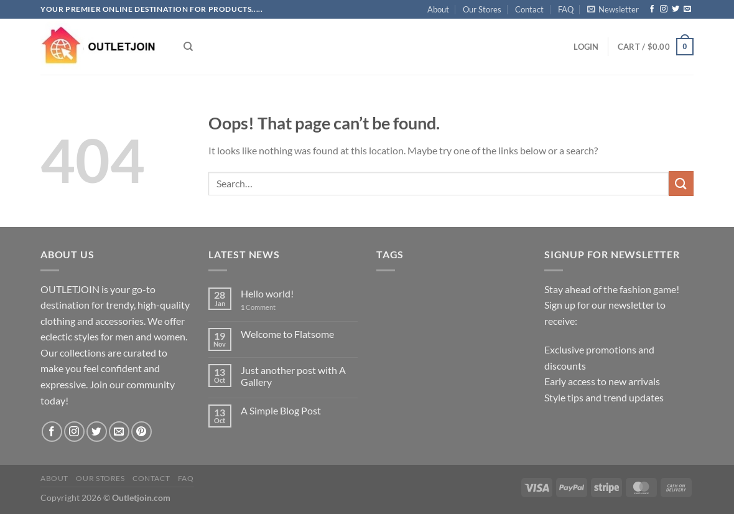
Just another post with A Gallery (293, 376)
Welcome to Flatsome (287, 334)
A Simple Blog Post (281, 410)
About (438, 9)
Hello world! (267, 293)
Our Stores (482, 9)
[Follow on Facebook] (652, 9)
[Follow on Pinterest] (141, 431)
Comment (258, 307)
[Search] (188, 46)
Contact (529, 9)
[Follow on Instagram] (663, 9)
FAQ (566, 9)
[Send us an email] (687, 9)
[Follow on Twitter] (675, 9)
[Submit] (681, 183)
